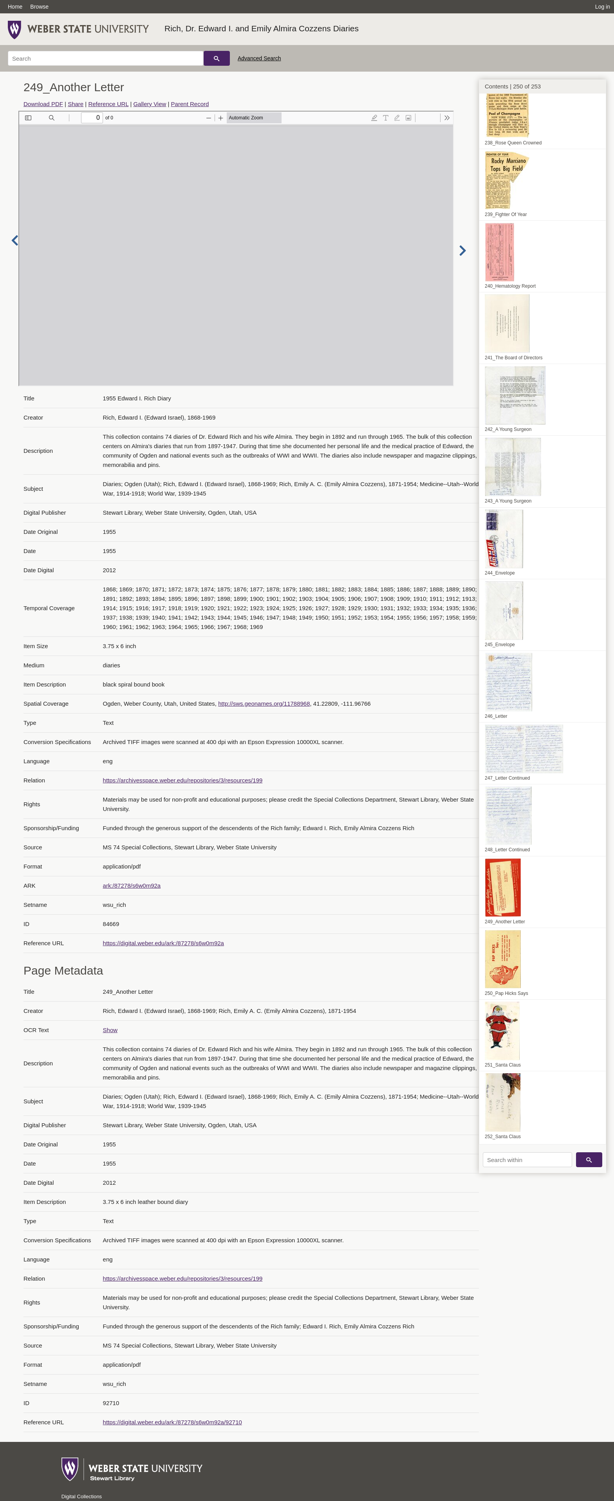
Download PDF (43, 104)
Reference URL (108, 104)
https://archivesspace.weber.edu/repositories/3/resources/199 (183, 780)
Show (110, 1030)
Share (75, 104)
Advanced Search (259, 58)
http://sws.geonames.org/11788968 (264, 703)
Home (15, 7)
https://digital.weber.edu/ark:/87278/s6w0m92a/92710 (172, 1422)
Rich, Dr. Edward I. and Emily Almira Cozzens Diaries (261, 28)
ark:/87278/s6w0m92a (132, 885)
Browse (39, 7)
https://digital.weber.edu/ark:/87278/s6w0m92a (163, 943)
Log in (602, 7)
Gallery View (149, 104)
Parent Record (190, 104)
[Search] (106, 58)
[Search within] (527, 1159)
